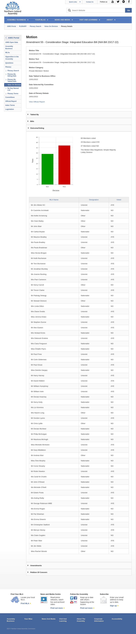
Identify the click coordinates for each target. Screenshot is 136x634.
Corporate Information (99, 620)
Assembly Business (9, 47)
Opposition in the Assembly (12, 58)
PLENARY (23, 26)
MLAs (7, 52)
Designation (94, 200)
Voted (118, 200)
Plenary (8, 67)
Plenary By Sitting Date (11, 75)
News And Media (48, 619)
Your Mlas (28, 619)
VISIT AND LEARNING (88, 20)
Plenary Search (35, 26)
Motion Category (36, 68)
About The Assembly (81, 620)
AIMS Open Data (11, 42)
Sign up (113, 606)
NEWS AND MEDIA (62, 20)
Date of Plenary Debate (39, 93)
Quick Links (73, 2)
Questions (9, 63)
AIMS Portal (11, 26)
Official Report (10, 101)
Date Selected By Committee (41, 85)
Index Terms (10, 105)
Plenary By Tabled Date (11, 80)
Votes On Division (51, 26)
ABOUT (110, 20)
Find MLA (25, 603)
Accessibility (117, 619)
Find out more (56, 608)
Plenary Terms (12, 93)
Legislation (9, 109)
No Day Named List (13, 89)
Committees (10, 97)
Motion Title (34, 51)
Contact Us (89, 2)
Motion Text (34, 59)
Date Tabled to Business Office (42, 76)
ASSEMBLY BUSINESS (16, 20)
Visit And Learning (63, 620)
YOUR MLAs (40, 20)
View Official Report (37, 102)
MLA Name (54, 200)
